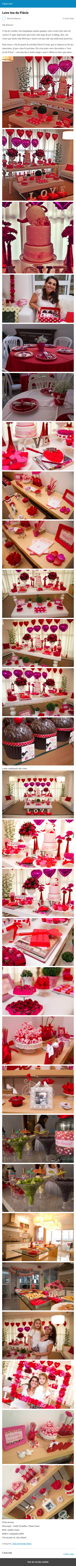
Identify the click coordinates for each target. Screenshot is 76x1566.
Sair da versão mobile (38, 1562)
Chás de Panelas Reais (21, 1544)
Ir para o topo (69, 1554)
